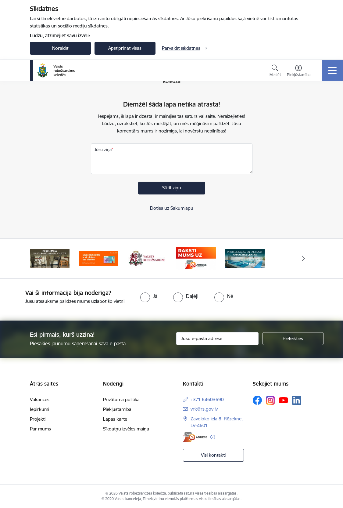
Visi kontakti (213, 455)
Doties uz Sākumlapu (171, 208)
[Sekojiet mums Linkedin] (296, 400)
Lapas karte (115, 419)
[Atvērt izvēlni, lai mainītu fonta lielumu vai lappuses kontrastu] (298, 71)
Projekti (37, 419)
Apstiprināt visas (124, 48)
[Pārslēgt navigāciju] (332, 70)
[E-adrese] (195, 437)
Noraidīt (60, 48)
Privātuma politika (121, 399)
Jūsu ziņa (103, 149)
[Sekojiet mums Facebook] (257, 400)
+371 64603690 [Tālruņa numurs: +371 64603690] (207, 399)
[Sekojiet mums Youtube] (283, 400)
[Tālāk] (303, 258)
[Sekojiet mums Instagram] (270, 400)
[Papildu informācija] (212, 437)
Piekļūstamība (117, 409)
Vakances (39, 399)
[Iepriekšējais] (40, 258)
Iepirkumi (39, 409)
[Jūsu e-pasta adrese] (217, 338)
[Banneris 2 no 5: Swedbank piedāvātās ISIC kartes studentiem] (98, 258)
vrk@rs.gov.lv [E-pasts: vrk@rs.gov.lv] (204, 409)
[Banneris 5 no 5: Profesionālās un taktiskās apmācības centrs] (245, 258)
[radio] (148, 296)
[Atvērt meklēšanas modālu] (275, 71)
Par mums (40, 429)
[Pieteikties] (293, 338)
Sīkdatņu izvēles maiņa (126, 429)
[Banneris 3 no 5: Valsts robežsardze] (147, 258)
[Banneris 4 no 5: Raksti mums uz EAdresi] (196, 258)
